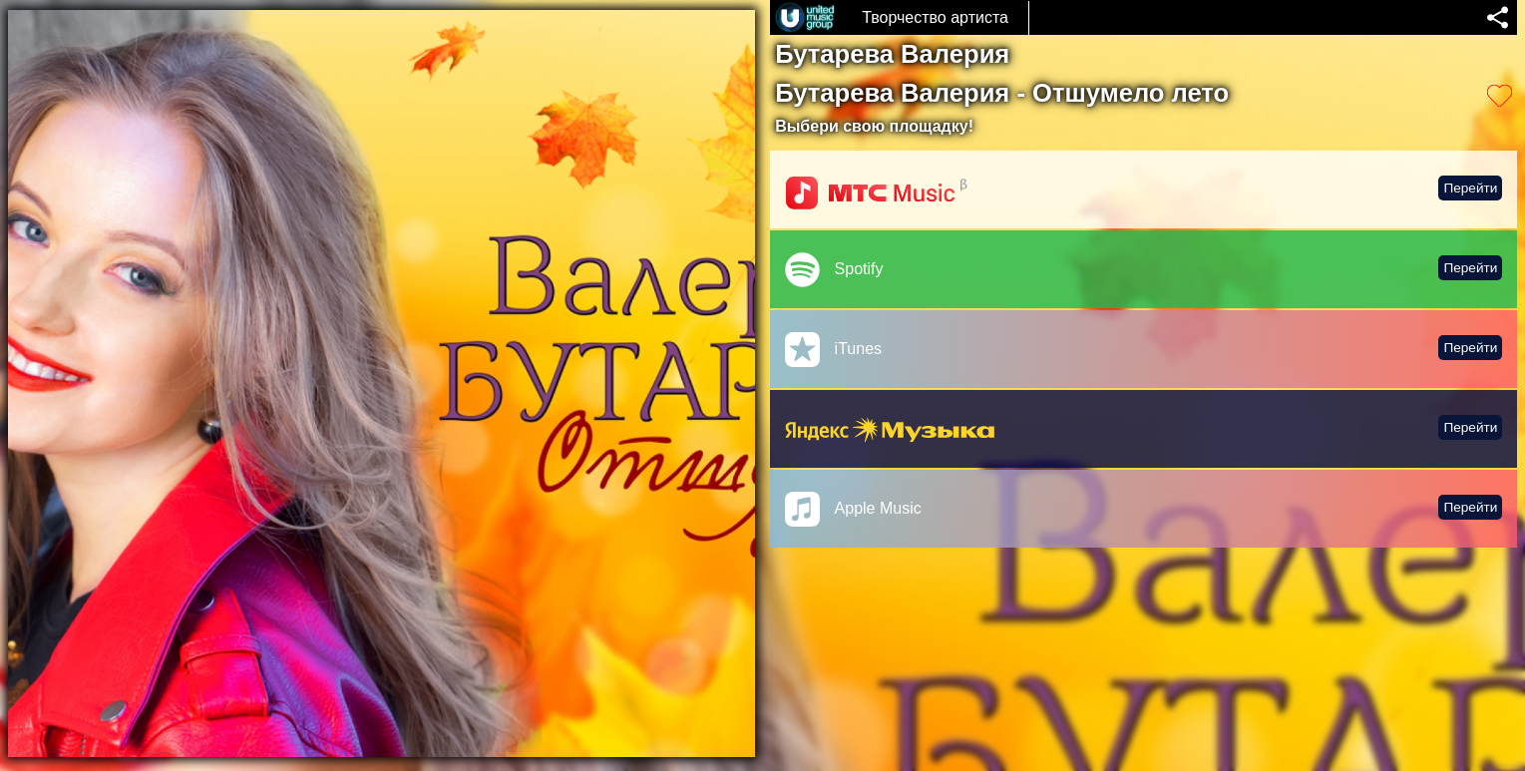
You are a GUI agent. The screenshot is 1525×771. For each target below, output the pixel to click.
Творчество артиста (935, 17)
